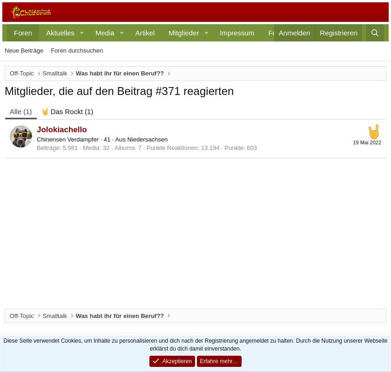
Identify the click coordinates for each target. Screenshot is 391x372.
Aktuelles (60, 33)
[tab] (67, 111)
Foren (23, 33)
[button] (81, 32)
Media (105, 33)
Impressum (237, 33)
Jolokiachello (62, 129)
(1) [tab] (21, 111)
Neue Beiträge (24, 50)
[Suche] (375, 32)
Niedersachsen (147, 139)
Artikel (145, 33)
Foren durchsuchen (77, 50)
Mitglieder (184, 33)
